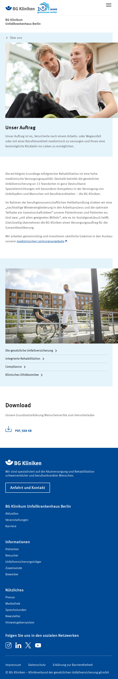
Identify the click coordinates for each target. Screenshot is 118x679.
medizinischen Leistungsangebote (42, 241)
